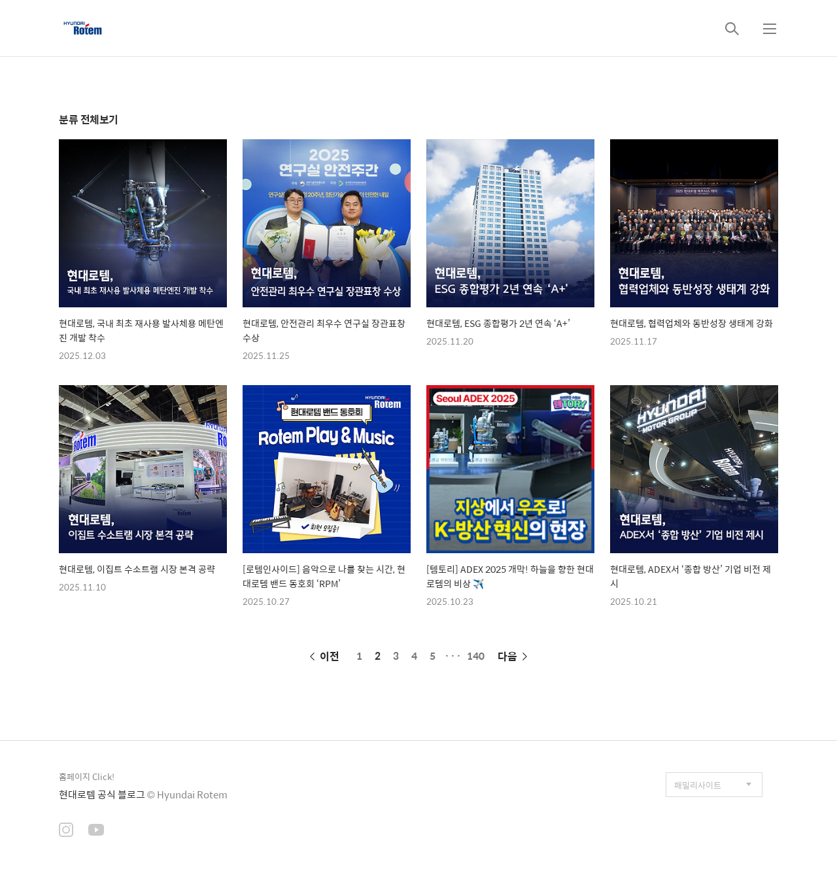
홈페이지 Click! (86, 776)
